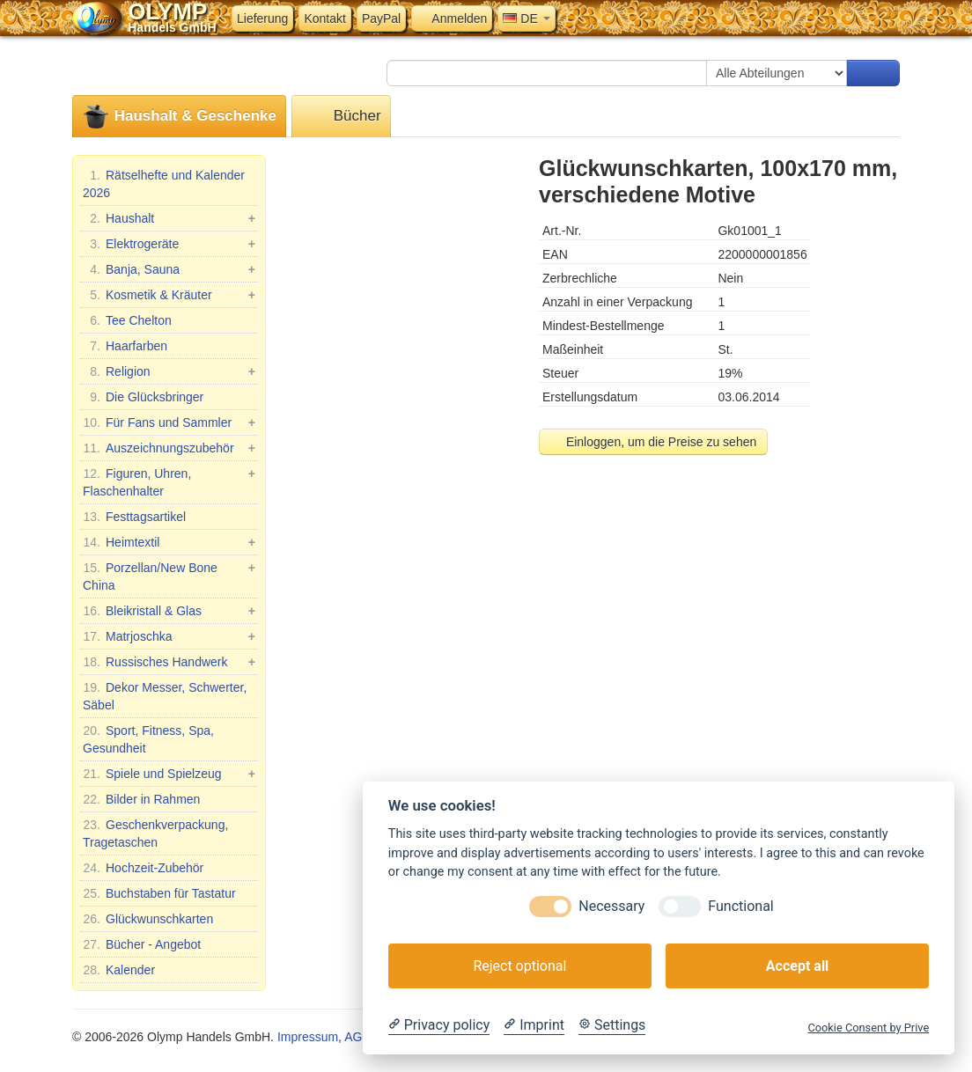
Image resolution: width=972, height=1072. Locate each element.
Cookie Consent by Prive (868, 1027)
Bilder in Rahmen (141, 799)
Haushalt (169, 218)
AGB (357, 1037)
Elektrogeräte (169, 244)
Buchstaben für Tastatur (159, 893)
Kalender (119, 970)
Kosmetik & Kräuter (169, 295)
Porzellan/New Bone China (169, 575)
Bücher (341, 116)
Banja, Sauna (169, 269)
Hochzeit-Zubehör (143, 868)
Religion (169, 371)
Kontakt (324, 18)
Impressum (307, 1037)
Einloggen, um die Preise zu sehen (653, 442)
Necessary (611, 906)
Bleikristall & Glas (169, 611)
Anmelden (451, 18)
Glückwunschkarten (148, 919)
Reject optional (519, 966)
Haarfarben (125, 346)
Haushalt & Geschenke (179, 116)
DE (526, 18)
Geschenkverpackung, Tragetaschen (155, 832)
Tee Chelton (127, 320)
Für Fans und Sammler (169, 422)
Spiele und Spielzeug (169, 773)
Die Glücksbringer (143, 397)
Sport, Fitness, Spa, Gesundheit (148, 738)
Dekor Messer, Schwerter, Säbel (165, 695)
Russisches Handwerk (169, 662)
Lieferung (262, 18)
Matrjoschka (169, 636)
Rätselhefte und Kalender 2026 (164, 183)
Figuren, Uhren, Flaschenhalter (169, 481)
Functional (740, 906)
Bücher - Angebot (142, 944)
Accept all (797, 966)
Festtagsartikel (134, 516)
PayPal (381, 18)
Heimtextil (169, 542)
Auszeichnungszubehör (169, 448)
